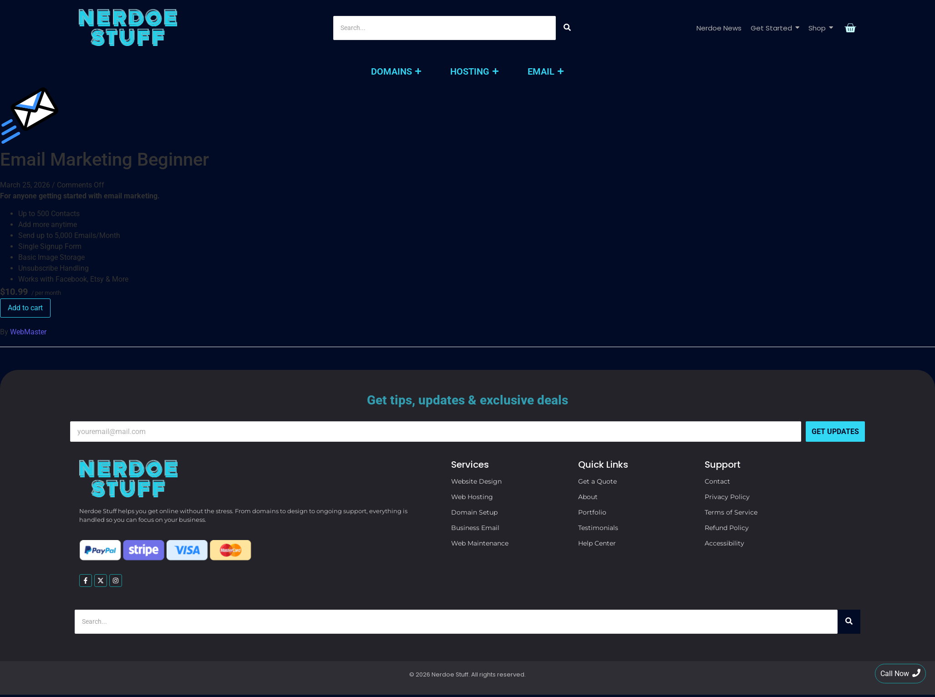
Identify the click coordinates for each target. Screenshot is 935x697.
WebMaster (28, 332)
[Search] (444, 28)
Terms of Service (731, 512)
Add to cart (25, 307)
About (588, 497)
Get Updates (835, 431)
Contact (717, 481)
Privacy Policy (727, 497)
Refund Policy (727, 528)
